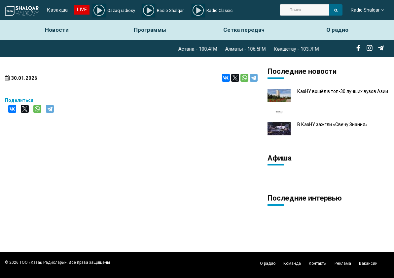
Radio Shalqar (365, 10)
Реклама (343, 263)
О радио (337, 29)
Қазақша (57, 10)
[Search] (304, 10)
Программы (150, 29)
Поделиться (19, 100)
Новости (57, 29)
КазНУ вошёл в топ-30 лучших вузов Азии (342, 91)
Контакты (318, 263)
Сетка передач (244, 29)
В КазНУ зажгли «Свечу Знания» (332, 124)
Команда (292, 263)
